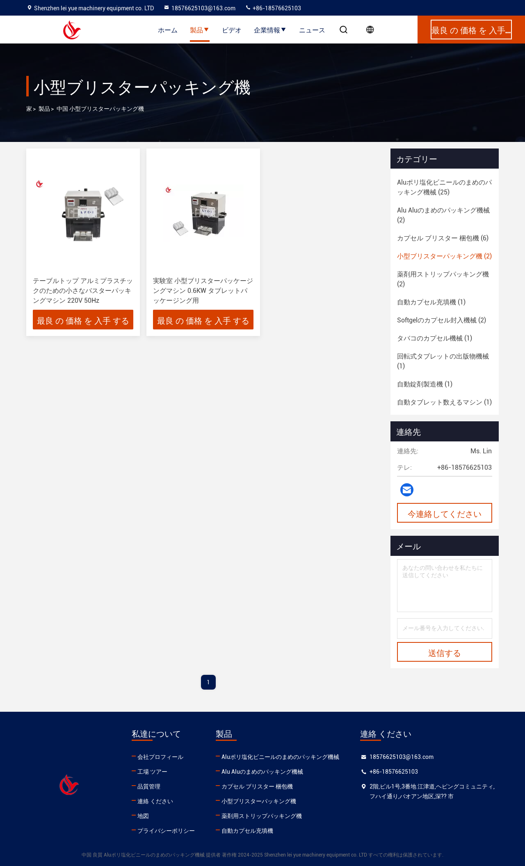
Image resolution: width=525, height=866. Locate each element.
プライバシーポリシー (166, 830)
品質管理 (148, 786)
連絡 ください (155, 801)
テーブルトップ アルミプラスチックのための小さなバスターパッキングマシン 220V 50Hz (83, 290)
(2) (443, 215)
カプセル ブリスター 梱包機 (257, 786)
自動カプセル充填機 (247, 830)
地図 (143, 816)
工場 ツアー (152, 771)
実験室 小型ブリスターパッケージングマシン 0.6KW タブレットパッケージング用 (203, 290)
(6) (442, 238)
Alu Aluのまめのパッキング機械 (262, 771)
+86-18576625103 (273, 8)
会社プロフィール (160, 757)
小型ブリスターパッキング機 (258, 801)
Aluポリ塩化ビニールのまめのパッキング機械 (280, 757)
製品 (200, 29)
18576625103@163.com (199, 8)
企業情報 (270, 29)
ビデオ (232, 29)
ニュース (312, 29)
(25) (444, 187)
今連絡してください (445, 513)
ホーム (168, 29)
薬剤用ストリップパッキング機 (261, 816)
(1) (431, 302)
